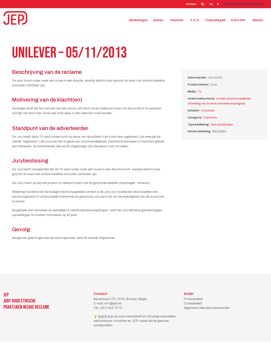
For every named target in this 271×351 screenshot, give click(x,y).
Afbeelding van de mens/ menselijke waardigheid (216, 103)
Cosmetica (210, 117)
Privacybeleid (193, 299)
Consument (208, 110)
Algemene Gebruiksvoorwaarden (207, 308)
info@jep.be (113, 303)
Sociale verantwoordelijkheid (233, 98)
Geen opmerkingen (222, 124)
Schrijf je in (105, 316)
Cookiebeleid (193, 303)
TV (199, 91)
